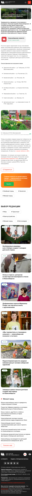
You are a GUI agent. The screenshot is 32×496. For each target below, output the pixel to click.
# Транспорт (15, 212)
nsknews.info (4, 488)
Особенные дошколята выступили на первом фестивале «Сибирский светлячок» (15, 435)
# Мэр (5, 212)
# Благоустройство (9, 216)
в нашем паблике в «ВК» (22, 151)
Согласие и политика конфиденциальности (13, 482)
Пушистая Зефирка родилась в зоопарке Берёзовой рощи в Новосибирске (14, 408)
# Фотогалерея (22, 221)
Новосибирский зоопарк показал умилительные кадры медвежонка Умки (14, 419)
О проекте (4, 459)
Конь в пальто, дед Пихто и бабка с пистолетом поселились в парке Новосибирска (12, 413)
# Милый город (8, 196)
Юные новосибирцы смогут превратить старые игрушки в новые (14, 403)
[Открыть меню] (29, 2)
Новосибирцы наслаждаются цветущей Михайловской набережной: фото (14, 439)
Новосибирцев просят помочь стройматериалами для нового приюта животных (13, 424)
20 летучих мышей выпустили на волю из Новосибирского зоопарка (13, 430)
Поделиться (7, 169)
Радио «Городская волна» (19, 459)
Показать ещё (7, 445)
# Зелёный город (8, 191)
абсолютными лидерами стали (9, 158)
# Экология (22, 191)
